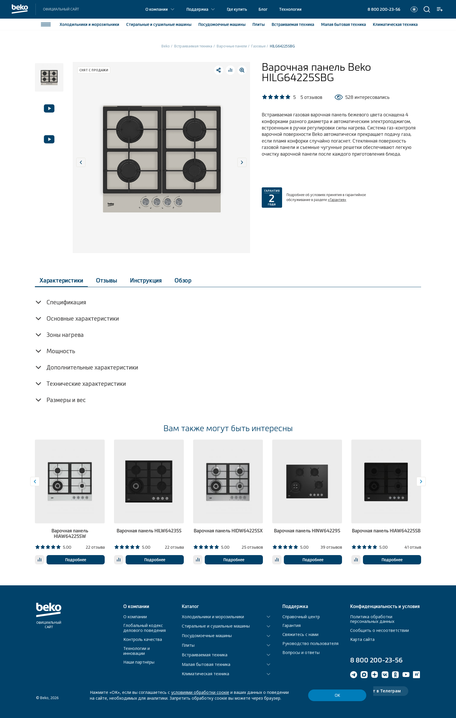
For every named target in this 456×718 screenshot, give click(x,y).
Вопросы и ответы (301, 652)
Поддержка (197, 9)
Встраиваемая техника (193, 46)
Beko (165, 46)
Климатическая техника (205, 673)
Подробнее (75, 559)
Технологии (290, 9)
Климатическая (395, 24)
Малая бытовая (343, 24)
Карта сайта (362, 639)
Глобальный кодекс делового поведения (144, 628)
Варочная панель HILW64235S (149, 530)
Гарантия (291, 625)
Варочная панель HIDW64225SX (228, 530)
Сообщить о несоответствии (379, 630)
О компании (156, 9)
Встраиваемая (293, 24)
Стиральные (158, 24)
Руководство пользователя (310, 643)
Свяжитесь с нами (300, 634)
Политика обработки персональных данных (372, 619)
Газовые (258, 46)
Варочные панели (232, 46)
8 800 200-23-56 (384, 9)
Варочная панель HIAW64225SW (69, 533)
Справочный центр (301, 616)
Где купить (237, 9)
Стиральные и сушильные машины (216, 626)
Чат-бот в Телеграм (379, 691)
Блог (263, 9)
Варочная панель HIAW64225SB (386, 530)
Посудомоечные (221, 24)
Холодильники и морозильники (213, 616)
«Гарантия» (337, 200)
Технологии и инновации (136, 651)
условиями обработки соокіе (200, 692)
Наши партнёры (138, 662)
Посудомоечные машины (207, 635)
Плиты (258, 24)
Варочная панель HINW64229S (307, 530)
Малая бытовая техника (206, 664)
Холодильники (89, 24)
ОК (337, 695)
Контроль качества (142, 639)
